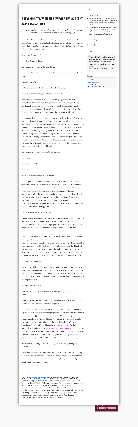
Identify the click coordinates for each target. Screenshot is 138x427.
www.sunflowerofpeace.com (57, 328)
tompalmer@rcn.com (94, 82)
